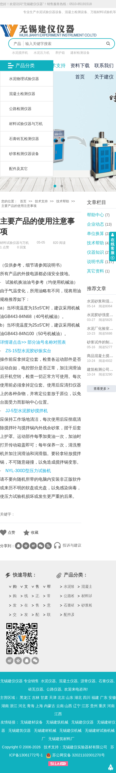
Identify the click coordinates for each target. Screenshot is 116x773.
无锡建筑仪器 (19, 730)
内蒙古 (49, 706)
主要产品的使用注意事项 (19, 206)
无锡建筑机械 (57, 722)
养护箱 (60, 53)
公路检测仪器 (20, 109)
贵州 (94, 706)
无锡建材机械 (45, 730)
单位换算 (95, 233)
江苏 (85, 706)
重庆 (102, 706)
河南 (111, 706)
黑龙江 (25, 697)
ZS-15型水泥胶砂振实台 (28, 350)
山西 (68, 706)
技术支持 (56, 65)
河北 (22, 706)
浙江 (13, 706)
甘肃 (44, 697)
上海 (39, 706)
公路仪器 (53, 689)
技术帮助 (62, 201)
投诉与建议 (67, 545)
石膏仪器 (106, 681)
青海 (30, 706)
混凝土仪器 (68, 681)
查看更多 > (101, 389)
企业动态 (95, 224)
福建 (95, 697)
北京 (61, 697)
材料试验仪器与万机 (26, 124)
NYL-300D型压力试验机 (28, 470)
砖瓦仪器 (35, 689)
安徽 (112, 697)
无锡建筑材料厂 (61, 739)
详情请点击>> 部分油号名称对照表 (33, 342)
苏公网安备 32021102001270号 (75, 755)
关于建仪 (104, 76)
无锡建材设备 (31, 722)
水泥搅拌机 (20, 53)
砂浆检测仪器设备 (24, 153)
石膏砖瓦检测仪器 (24, 139)
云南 (60, 706)
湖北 (78, 697)
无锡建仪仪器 (82, 722)
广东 (103, 697)
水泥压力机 (42, 53)
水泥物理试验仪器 (24, 79)
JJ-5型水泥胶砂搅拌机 (26, 410)
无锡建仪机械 (70, 730)
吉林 (35, 697)
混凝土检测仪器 (22, 94)
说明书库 (95, 261)
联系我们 (104, 65)
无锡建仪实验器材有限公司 (84, 747)
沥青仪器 (88, 681)
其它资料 (95, 271)
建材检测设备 (80, 53)
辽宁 (77, 706)
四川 (86, 697)
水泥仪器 (48, 681)
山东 (69, 697)
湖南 (5, 706)
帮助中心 (95, 215)
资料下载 (80, 65)
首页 (80, 76)
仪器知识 (95, 252)
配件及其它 (18, 168)
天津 (53, 697)
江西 (58, 714)
